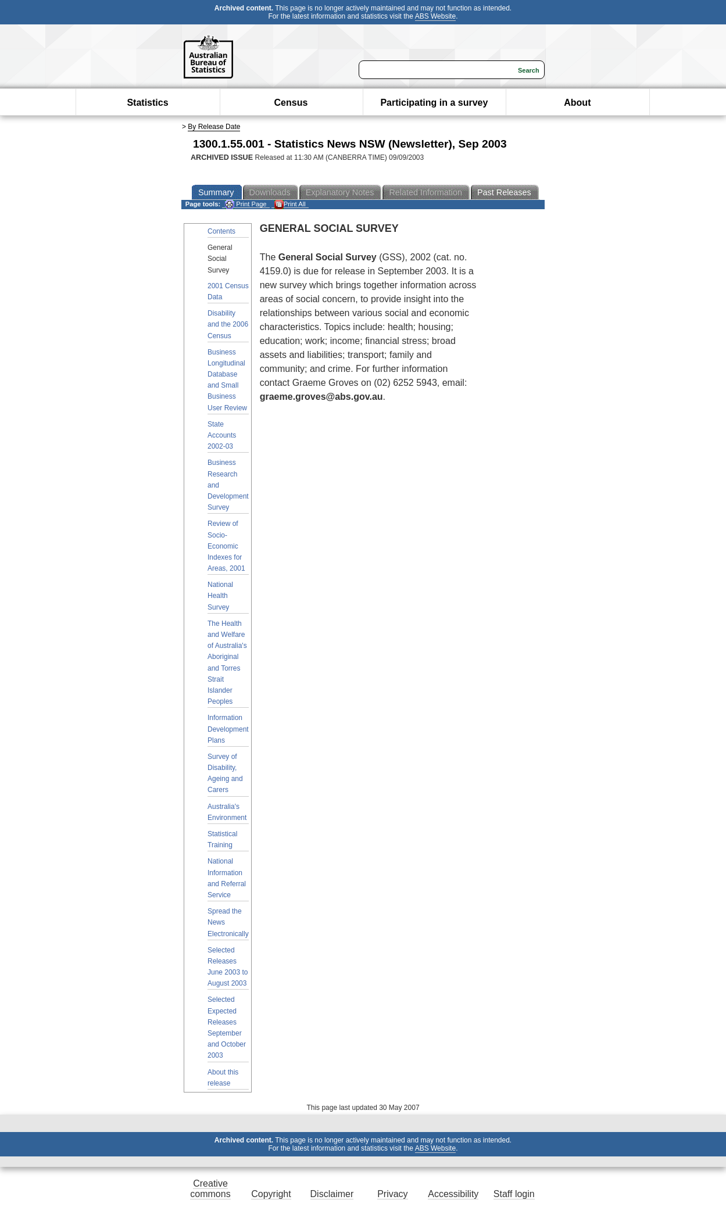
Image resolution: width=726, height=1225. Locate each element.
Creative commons (210, 1189)
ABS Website (435, 16)
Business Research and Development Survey (228, 485)
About (577, 103)
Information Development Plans (228, 729)
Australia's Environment (227, 812)
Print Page (245, 204)
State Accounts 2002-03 (222, 435)
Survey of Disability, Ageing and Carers (225, 773)
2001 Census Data (228, 291)
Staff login (514, 1194)
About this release (223, 1077)
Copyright (271, 1194)
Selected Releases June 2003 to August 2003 (228, 967)
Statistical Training (222, 839)
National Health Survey (220, 596)
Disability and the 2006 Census (228, 324)
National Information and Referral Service (227, 878)
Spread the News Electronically (228, 922)
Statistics (147, 103)
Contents (221, 231)
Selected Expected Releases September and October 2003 (227, 1027)
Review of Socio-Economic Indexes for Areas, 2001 (226, 546)
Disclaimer (332, 1194)
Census (291, 103)
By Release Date (214, 127)
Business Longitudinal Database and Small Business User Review (227, 380)
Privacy (392, 1194)
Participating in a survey (434, 103)
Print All (290, 204)
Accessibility (453, 1194)
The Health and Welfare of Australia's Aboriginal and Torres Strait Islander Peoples (227, 662)
